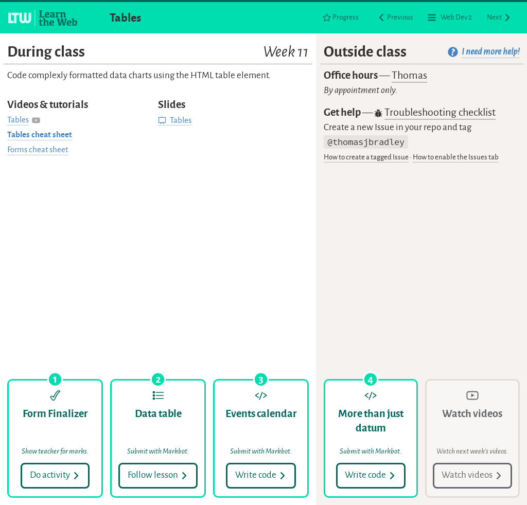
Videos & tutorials (47, 104)
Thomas (409, 75)
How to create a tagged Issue (366, 157)
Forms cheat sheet (37, 150)
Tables (125, 17)
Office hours (375, 76)
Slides (171, 104)
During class (158, 52)
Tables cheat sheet (39, 135)
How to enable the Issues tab (456, 157)
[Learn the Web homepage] (43, 18)
